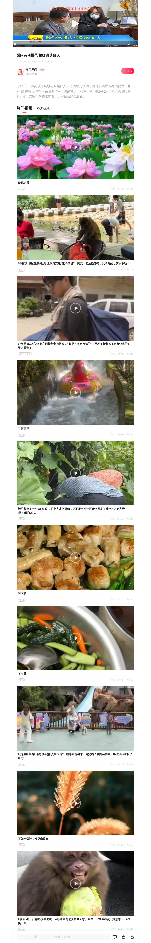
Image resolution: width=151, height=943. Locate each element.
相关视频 (43, 108)
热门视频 (24, 108)
